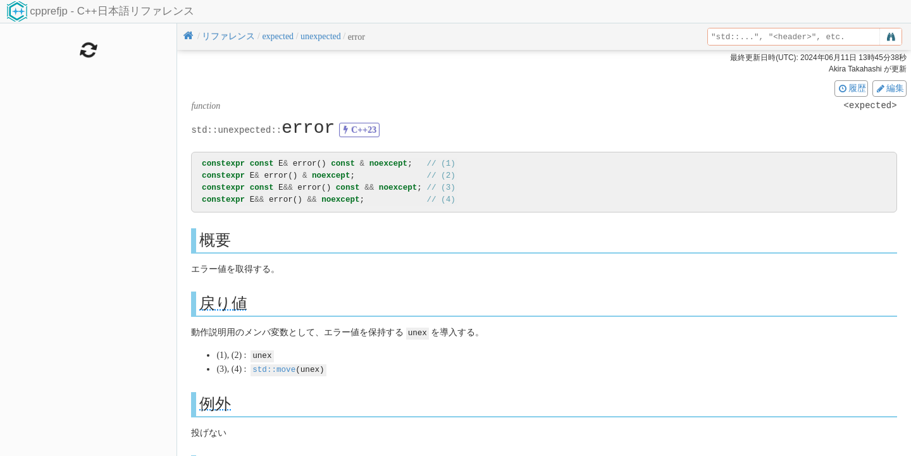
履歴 (851, 88)
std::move (273, 367)
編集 (889, 88)
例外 (215, 401)
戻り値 (223, 303)
